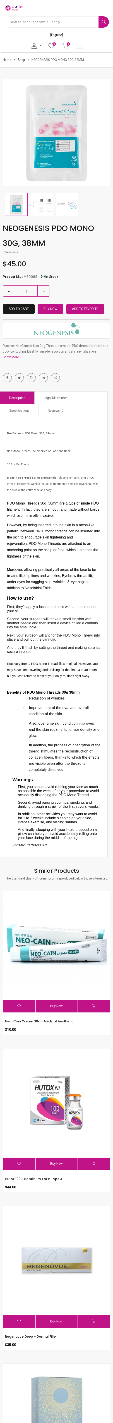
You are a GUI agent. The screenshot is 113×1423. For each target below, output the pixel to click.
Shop (21, 60)
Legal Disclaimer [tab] (55, 398)
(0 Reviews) (11, 252)
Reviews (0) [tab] (56, 410)
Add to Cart (19, 309)
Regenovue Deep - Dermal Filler (31, 1336)
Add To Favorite (85, 309)
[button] (55, 377)
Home (7, 60)
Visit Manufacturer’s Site (30, 845)
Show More (11, 357)
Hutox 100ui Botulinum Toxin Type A (34, 1179)
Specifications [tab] (19, 410)
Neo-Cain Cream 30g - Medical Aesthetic (39, 1021)
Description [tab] (17, 398)
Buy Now (50, 309)
